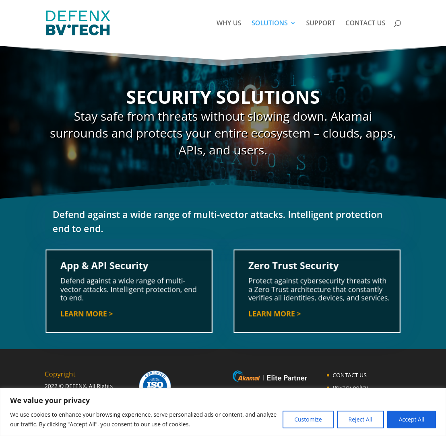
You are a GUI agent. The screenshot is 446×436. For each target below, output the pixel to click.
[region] (223, 412)
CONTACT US (365, 23)
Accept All (411, 419)
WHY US (229, 23)
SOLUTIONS (270, 23)
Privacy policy (350, 387)
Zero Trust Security (294, 267)
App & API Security (105, 267)
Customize (308, 419)
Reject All (360, 419)
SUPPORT (320, 23)
